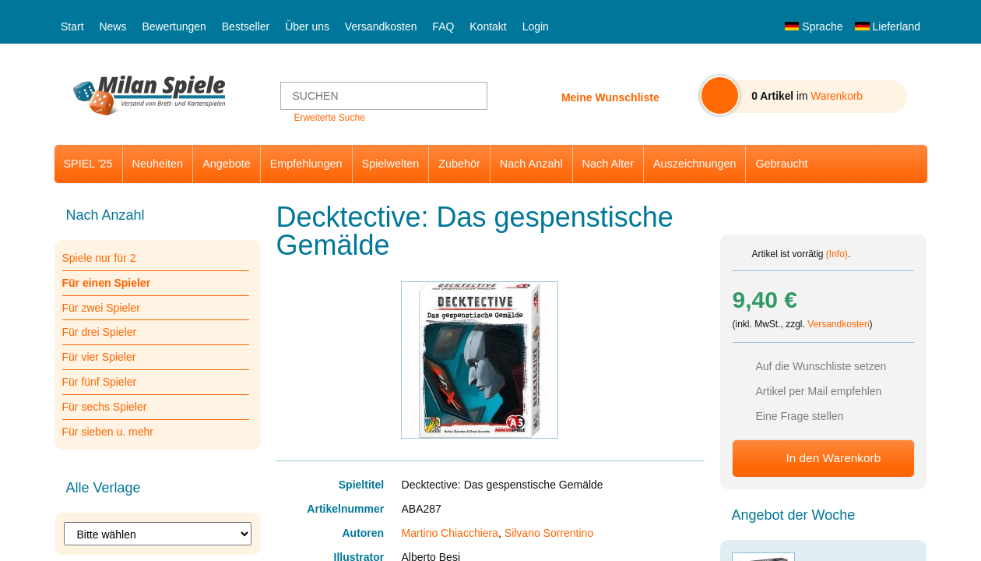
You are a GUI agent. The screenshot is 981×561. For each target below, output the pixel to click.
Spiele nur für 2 (99, 258)
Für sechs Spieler (104, 406)
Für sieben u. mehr (108, 431)
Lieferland (887, 26)
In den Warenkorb (833, 457)
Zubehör (459, 163)
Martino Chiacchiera (450, 533)
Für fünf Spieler (99, 382)
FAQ (443, 26)
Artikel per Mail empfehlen (819, 391)
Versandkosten (381, 26)
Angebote (226, 163)
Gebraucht (781, 163)
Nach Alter (608, 163)
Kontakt (487, 26)
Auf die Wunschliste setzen (821, 366)
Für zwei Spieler (101, 308)
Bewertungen (174, 26)
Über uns (307, 26)
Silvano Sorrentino (549, 533)
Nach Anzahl (531, 163)
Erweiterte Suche (329, 117)
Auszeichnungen (694, 163)
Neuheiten (158, 163)
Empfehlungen (306, 163)
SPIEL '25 (88, 163)
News (112, 26)
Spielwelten (391, 163)
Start (72, 26)
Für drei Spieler (99, 332)
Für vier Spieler (99, 357)
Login (535, 26)
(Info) (837, 254)
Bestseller (245, 26)
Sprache (813, 26)
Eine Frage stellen (800, 416)
